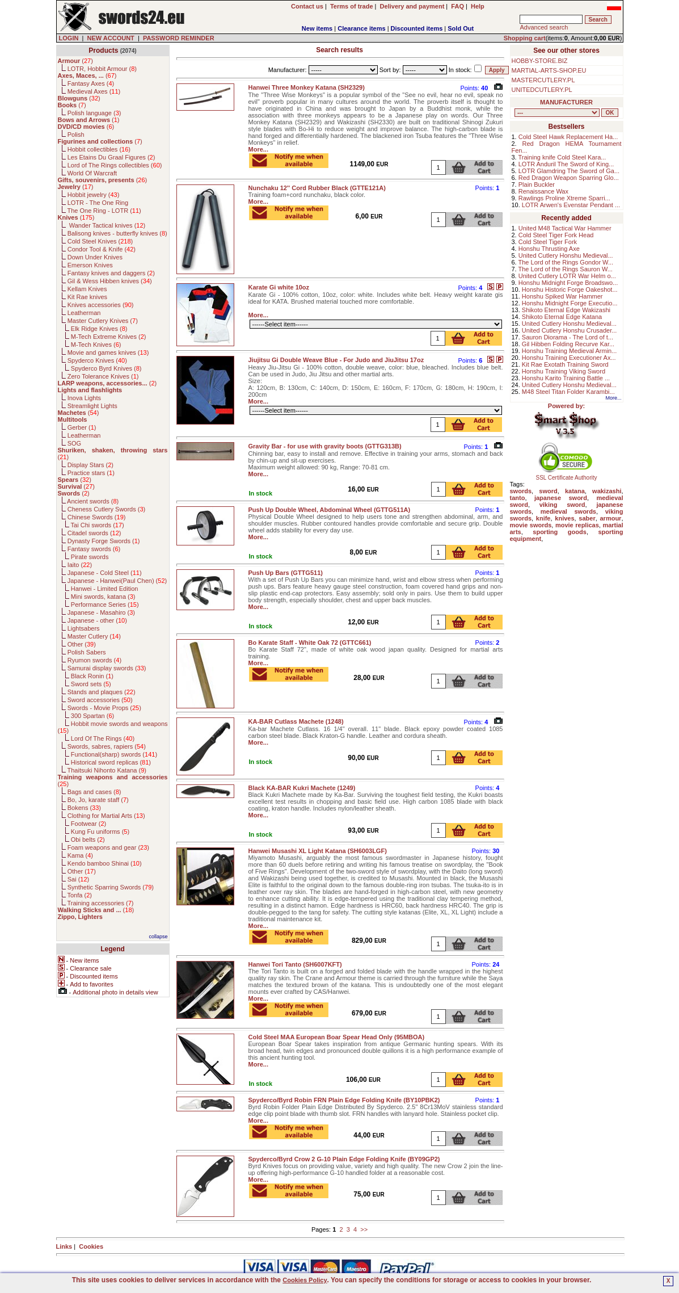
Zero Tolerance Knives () (103, 376)
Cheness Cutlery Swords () (107, 509)
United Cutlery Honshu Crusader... (569, 330)
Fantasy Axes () (91, 83)
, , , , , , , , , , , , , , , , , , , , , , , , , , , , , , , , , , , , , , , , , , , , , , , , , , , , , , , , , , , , (557, 112)
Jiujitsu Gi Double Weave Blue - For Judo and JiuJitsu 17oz (336, 359)
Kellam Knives (87, 289)
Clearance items (361, 28)
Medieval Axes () (94, 91)
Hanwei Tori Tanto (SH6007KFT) (295, 964)
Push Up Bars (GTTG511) (285, 572)
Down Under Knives (95, 257)
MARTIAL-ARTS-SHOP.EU (549, 70)
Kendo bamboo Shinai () (105, 863)
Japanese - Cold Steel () (105, 572)
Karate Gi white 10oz (279, 287)
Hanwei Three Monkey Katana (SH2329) (306, 87)
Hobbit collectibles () (99, 149)
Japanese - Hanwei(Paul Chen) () (117, 580)
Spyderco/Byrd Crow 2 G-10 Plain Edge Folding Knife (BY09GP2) (344, 1159)
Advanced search (544, 27)
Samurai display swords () (107, 668)
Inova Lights (84, 397)
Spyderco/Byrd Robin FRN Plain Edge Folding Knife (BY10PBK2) (344, 1100)
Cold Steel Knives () (100, 241)
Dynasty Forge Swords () (104, 541)
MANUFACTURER (566, 102)
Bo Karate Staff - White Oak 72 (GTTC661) (310, 642)
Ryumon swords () (94, 660)
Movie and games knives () (108, 352)
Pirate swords (90, 556)
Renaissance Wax (543, 191)
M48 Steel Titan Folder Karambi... (568, 391)
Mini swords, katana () (103, 596)
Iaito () (80, 564)
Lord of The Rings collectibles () (115, 165)
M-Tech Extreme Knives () (108, 336)
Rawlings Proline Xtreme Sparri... (564, 198)
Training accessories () (100, 903)
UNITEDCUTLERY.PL (542, 89)
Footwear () (88, 823)
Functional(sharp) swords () (114, 754)
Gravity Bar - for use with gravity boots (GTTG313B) (325, 446)
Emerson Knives (90, 265)
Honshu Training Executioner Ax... (569, 357)
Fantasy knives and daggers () (111, 273)
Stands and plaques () (102, 692)
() (75, 60)
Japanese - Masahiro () (101, 612)
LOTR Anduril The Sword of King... (566, 164)
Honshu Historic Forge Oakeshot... (570, 289)
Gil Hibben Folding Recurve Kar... (568, 344)
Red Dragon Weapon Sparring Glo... (568, 177)
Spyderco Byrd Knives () (106, 368)
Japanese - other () (97, 620)
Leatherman (84, 312)
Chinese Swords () (97, 517)
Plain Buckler (536, 184)
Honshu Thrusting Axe (549, 248)
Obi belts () (88, 839)
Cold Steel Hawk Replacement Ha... (568, 136)
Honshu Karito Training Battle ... (566, 378)
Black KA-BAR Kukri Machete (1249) (302, 787)
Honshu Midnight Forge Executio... (570, 303)
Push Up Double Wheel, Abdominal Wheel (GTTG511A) (329, 509)
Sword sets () (91, 684)
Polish (76, 134)
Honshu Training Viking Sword (563, 371)
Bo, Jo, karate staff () (98, 799)
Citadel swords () (94, 533)
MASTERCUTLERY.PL (543, 80)
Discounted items (417, 28)
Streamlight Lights (92, 405)
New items (317, 28)
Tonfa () (79, 895)
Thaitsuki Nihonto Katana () (106, 770)
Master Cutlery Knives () (103, 320)
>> (364, 1229)
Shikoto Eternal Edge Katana (562, 316)
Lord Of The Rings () (102, 738)
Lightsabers (84, 628)
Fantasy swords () (94, 548)
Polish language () (94, 113)
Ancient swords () (93, 501)
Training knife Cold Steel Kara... (562, 157)
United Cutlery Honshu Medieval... (565, 255)
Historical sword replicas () (111, 762)
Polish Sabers (87, 652)
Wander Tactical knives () (107, 225)
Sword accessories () (100, 699)
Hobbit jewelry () (94, 194)
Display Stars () (90, 464)
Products (103, 50)
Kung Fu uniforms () (100, 831)
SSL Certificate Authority (566, 475)
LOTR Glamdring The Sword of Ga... (568, 170)
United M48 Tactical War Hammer (564, 228)
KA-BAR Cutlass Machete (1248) (296, 721)
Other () (82, 644)
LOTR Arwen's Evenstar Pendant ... (571, 204)
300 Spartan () (92, 715)
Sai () (79, 879)
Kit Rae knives (87, 296)
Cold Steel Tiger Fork (547, 241)
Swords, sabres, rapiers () (107, 746)
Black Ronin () (92, 676)
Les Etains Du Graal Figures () (111, 157)
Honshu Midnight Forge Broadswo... (568, 282)
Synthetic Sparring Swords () (111, 887)
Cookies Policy (304, 1280)
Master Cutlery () (94, 636)
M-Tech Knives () (96, 344)
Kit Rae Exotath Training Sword (565, 364)
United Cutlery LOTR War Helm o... (567, 275)
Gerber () (82, 427)
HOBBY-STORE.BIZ (540, 60)
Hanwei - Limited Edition (104, 588)
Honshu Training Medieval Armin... (569, 350)
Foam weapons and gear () (108, 847)
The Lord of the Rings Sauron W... (565, 269)
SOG (74, 443)
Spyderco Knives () (97, 360)
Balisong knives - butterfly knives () (117, 233)
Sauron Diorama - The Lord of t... (567, 337)
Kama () (80, 855)
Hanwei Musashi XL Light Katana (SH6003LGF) (317, 850)
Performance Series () (105, 604)
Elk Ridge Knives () (99, 328)
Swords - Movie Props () (104, 707)
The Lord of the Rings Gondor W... (566, 262)
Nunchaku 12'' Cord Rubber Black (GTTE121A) (317, 187)
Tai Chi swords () (97, 525)
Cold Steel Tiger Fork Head (556, 235)
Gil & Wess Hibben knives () (110, 281)
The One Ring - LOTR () (104, 210)
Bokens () (84, 807)
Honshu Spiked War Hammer (562, 296)
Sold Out (461, 28)
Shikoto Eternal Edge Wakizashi (566, 310)
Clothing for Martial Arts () (106, 815)
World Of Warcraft (92, 173)
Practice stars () (91, 472)
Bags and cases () (94, 791)
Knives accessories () (101, 304)
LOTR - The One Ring (98, 202)
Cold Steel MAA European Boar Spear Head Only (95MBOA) (336, 1037)
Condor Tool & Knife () (102, 249)
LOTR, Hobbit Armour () (102, 68)
